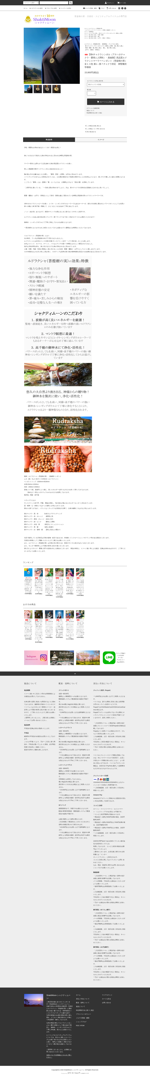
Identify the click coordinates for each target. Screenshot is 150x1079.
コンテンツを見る (64, 8)
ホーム (25, 8)
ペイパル (96, 701)
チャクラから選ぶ (93, 33)
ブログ (101, 8)
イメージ (101, 139)
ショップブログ (81, 1022)
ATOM (82, 1025)
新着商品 (91, 31)
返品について (90, 110)
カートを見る (106, 999)
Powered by (75, 1073)
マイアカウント (107, 995)
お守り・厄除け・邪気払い (104, 38)
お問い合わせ (111, 8)
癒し (99, 36)
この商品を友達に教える (93, 126)
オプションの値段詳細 (93, 108)
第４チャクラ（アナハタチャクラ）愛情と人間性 (110, 33)
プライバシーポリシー (83, 1014)
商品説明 (49, 139)
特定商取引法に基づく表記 (94, 113)
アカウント (109, 3)
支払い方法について (82, 999)
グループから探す (50, 8)
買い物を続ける (90, 132)
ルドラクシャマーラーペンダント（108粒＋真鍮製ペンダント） (101, 30)
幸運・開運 (100, 34)
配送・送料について (82, 1002)
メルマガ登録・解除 (90, 8)
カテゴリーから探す (36, 8)
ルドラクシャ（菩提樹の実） (96, 28)
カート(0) (121, 3)
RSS (77, 1025)
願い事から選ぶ (93, 34)
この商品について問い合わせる (95, 129)
